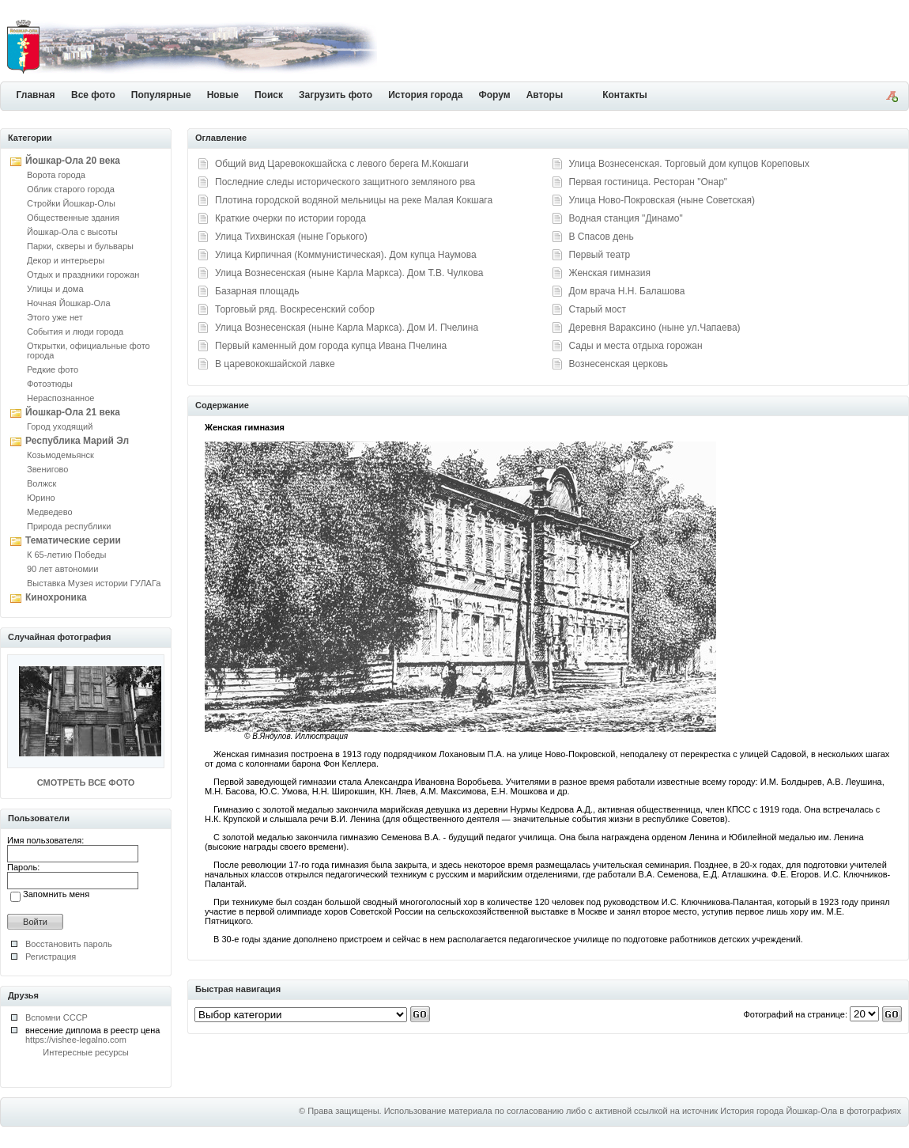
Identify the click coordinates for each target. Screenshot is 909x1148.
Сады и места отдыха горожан (636, 345)
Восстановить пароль (68, 944)
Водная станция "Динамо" (626, 218)
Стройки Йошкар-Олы (71, 203)
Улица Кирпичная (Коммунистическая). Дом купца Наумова (346, 254)
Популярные (161, 94)
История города (425, 94)
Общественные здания (73, 217)
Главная (36, 94)
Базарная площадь (257, 291)
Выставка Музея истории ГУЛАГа (93, 583)
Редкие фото (52, 369)
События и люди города (75, 331)
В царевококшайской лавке (275, 363)
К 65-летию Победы (66, 554)
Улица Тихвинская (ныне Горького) (291, 236)
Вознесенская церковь (618, 363)
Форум (495, 94)
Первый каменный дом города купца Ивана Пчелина (331, 345)
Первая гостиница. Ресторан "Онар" (648, 182)
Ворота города (56, 175)
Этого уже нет (55, 317)
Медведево (50, 512)
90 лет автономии (62, 569)
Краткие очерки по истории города (290, 218)
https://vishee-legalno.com (75, 1039)
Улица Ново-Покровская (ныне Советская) (662, 200)
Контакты (624, 94)
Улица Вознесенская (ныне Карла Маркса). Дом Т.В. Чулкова (349, 272)
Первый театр (600, 254)
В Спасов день (601, 236)
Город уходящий (59, 426)
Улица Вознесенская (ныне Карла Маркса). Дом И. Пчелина (346, 327)
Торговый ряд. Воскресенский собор (295, 309)
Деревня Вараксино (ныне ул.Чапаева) (655, 327)
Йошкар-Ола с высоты (72, 232)
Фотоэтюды (50, 383)
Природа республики (69, 526)
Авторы (545, 94)
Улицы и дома (55, 289)
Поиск (269, 94)
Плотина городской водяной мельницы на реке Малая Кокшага (353, 200)
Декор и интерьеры (65, 260)
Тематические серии (73, 540)
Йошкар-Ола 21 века (72, 412)
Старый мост (597, 309)
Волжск (41, 483)
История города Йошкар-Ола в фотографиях (810, 1111)
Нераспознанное (60, 398)
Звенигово (47, 469)
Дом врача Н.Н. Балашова (627, 291)
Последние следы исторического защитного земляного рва (345, 182)
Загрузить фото (335, 94)
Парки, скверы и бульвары (80, 246)
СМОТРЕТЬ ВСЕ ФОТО (85, 782)
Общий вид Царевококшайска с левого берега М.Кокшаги (342, 163)
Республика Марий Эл (77, 440)
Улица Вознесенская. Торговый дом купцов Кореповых (689, 163)
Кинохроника (56, 597)
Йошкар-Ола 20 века (72, 160)
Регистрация (50, 956)
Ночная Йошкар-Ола (69, 303)
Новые (223, 94)
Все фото (93, 94)
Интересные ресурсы (86, 1052)
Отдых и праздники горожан (83, 274)
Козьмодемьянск (60, 455)
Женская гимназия (610, 272)
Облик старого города (71, 189)
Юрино (41, 497)
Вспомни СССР (56, 1017)
